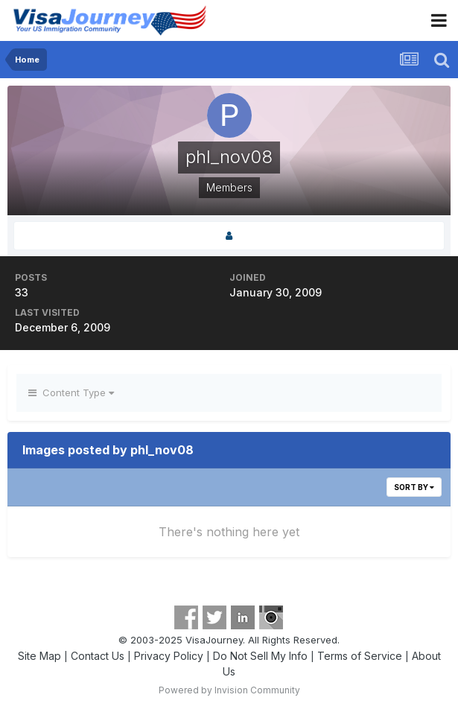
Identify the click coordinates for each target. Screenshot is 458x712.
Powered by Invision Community (229, 690)
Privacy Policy (168, 655)
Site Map (39, 655)
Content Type (71, 392)
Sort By (414, 487)
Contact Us (97, 655)
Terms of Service (359, 655)
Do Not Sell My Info (260, 655)
